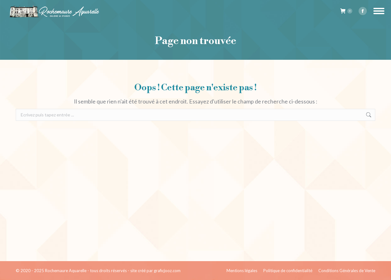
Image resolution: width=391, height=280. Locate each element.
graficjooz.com (167, 270)
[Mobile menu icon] (379, 11)
